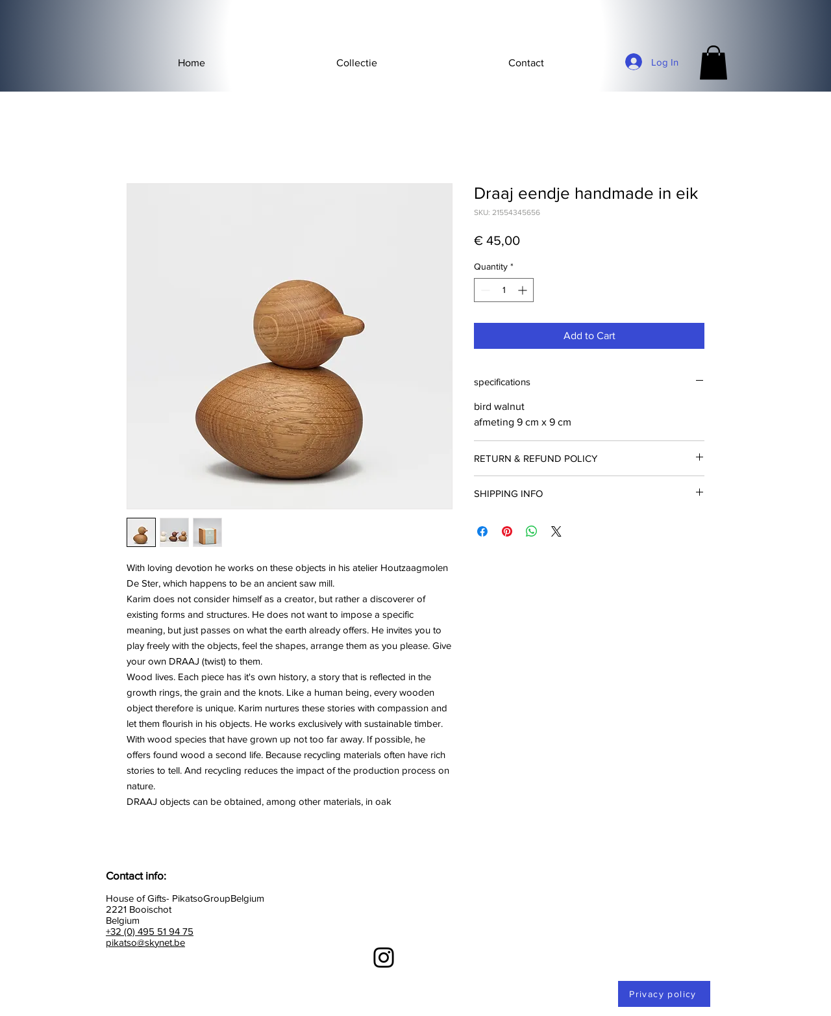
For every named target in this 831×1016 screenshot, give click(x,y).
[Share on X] (556, 531)
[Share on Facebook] (482, 531)
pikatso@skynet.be (145, 942)
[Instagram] (383, 957)
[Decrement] (484, 290)
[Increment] (523, 290)
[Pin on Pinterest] (507, 531)
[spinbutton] (503, 290)
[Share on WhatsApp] (532, 531)
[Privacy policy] (664, 994)
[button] (357, 63)
